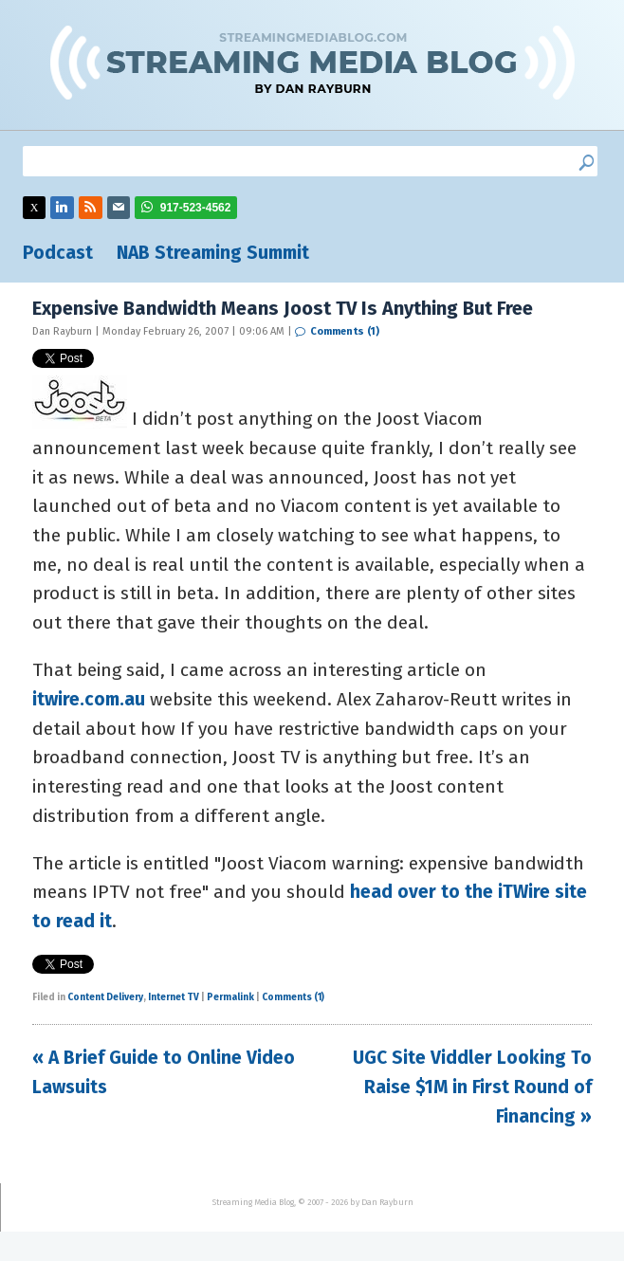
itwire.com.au (88, 699)
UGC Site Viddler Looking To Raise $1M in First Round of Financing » (472, 1086)
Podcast (58, 253)
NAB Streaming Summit (213, 253)
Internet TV (173, 997)
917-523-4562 (195, 207)
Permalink (230, 997)
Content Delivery (105, 997)
